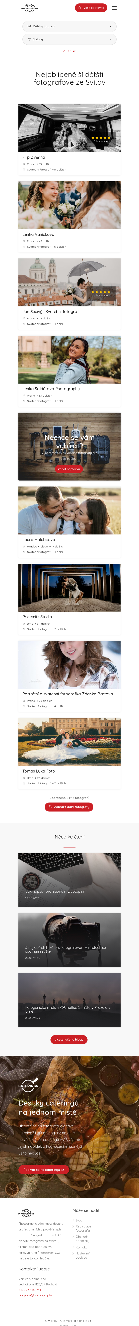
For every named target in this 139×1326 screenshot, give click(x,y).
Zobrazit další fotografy (69, 807)
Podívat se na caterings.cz (44, 1170)
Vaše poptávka (91, 8)
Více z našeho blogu (69, 1040)
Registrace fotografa (83, 1229)
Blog (79, 1220)
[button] (69, 26)
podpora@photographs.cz (37, 1295)
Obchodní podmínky (82, 1239)
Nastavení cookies (83, 1256)
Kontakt (81, 1247)
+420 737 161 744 (29, 1290)
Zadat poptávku (69, 469)
